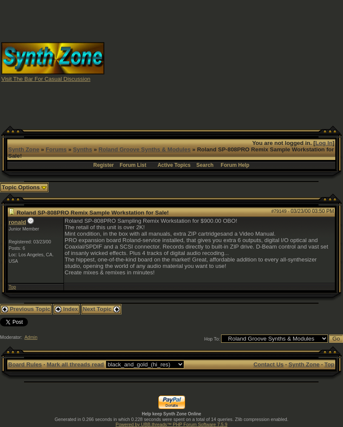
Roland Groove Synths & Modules (144, 149)
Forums (56, 149)
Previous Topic (26, 309)
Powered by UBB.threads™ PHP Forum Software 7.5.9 (171, 424)
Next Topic (101, 309)
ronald (17, 222)
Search (204, 165)
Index (66, 309)
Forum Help (235, 165)
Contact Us (268, 364)
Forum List (133, 165)
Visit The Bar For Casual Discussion (46, 79)
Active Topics (174, 165)
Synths (82, 149)
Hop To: (212, 338)
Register (103, 165)
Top (12, 286)
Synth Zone (23, 149)
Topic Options (24, 187)
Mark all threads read (75, 364)
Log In (324, 143)
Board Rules (25, 364)
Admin (30, 337)
